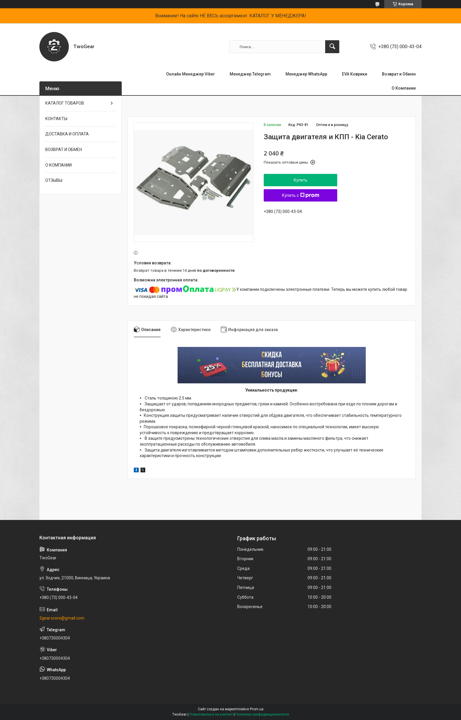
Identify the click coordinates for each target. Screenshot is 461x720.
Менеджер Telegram (250, 74)
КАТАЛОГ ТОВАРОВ (64, 103)
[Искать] (332, 46)
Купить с (300, 195)
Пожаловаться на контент (211, 714)
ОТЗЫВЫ (53, 180)
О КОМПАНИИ (58, 165)
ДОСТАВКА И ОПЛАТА (67, 134)
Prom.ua (256, 709)
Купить (301, 180)
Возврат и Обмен (399, 74)
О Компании (404, 88)
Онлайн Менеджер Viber (190, 74)
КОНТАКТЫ (56, 118)
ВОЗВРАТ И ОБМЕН (63, 149)
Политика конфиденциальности (262, 714)
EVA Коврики (354, 74)
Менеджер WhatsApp (306, 74)
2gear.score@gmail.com (61, 618)
